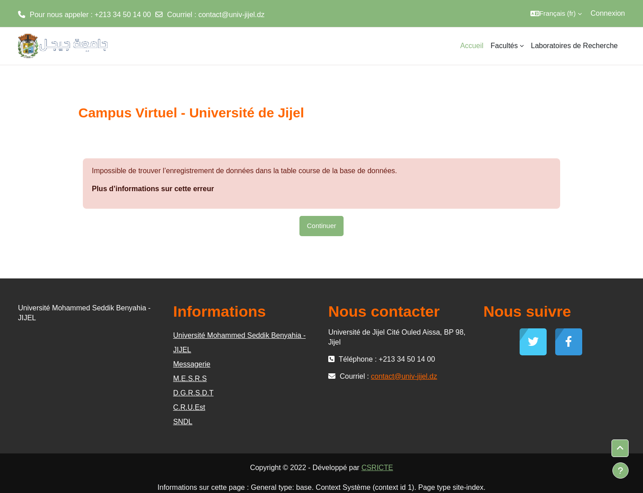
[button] (556, 13)
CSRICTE (377, 467)
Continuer (321, 225)
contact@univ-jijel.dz (231, 14)
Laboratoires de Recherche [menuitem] (574, 45)
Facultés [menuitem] (504, 45)
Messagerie (192, 364)
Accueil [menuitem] (472, 45)
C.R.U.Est (189, 407)
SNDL (183, 422)
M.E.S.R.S (190, 378)
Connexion (608, 13)
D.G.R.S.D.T (193, 393)
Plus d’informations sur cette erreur (153, 189)
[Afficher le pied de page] (620, 470)
